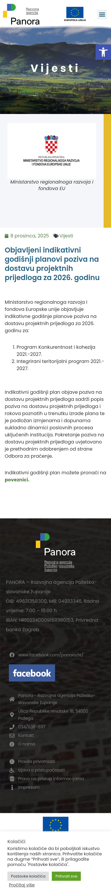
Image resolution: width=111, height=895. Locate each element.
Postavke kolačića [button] (28, 876)
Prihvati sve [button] (66, 876)
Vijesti (66, 235)
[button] (103, 52)
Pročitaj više (22, 885)
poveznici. (17, 479)
